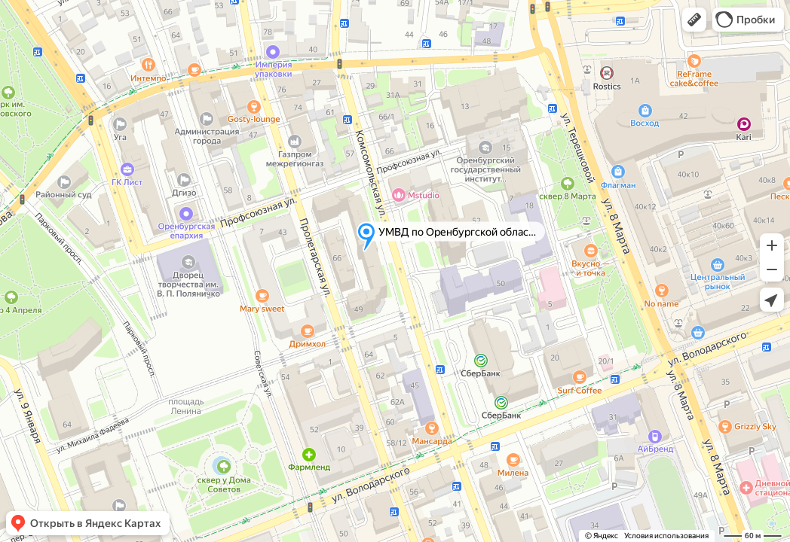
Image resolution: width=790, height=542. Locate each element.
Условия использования (666, 535)
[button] (694, 20)
